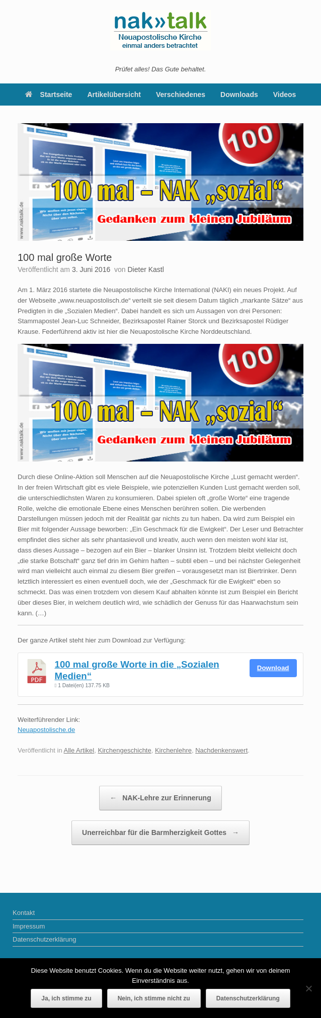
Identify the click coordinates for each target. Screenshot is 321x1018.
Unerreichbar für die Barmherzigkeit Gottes (160, 832)
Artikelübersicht (114, 94)
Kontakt (24, 912)
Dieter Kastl (145, 269)
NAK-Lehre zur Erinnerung (160, 798)
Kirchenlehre (173, 750)
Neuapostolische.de (46, 729)
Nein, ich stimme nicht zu (154, 998)
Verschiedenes (180, 94)
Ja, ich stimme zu (66, 998)
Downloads (239, 94)
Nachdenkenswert (221, 750)
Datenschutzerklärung (44, 939)
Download (273, 668)
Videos (284, 94)
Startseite (48, 94)
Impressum (29, 926)
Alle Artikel (79, 750)
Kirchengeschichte (124, 750)
